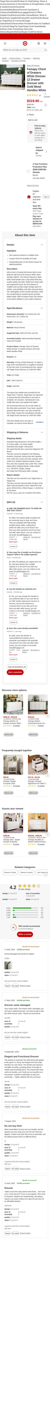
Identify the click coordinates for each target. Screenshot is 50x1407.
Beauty (16, 10)
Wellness (17, 12)
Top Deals (19, 26)
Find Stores (37, 32)
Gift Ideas (22, 18)
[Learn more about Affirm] (37, 221)
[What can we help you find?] (25, 50)
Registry (10, 32)
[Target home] (25, 43)
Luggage (25, 12)
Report (25, 539)
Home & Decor (16, 4)
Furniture (26, 58)
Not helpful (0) (35, 537)
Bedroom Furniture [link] (27, 872)
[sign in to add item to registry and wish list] (46, 197)
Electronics (16, 15)
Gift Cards (30, 18)
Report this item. (39, 422)
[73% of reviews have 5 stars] (25, 908)
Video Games (27, 15)
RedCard (18, 32)
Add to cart (32, 120)
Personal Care (25, 10)
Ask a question (15, 672)
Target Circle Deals (31, 26)
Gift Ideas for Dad (24, 1)
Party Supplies (11, 18)
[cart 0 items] (45, 43)
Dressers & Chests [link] (10, 872)
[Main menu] (5, 43)
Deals (8, 24)
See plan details (39, 178)
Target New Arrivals (8, 1)
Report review (25, 986)
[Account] (38, 43)
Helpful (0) (26, 537)
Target (4, 58)
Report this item (33, 186)
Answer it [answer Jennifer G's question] (13, 659)
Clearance (15, 24)
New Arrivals (25, 24)
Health (10, 12)
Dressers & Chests (19, 61)
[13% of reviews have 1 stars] (25, 917)
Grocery (11, 7)
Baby (11, 10)
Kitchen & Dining (30, 4)
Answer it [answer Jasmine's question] (13, 622)
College (11, 26)
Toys (9, 15)
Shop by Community (16, 21)
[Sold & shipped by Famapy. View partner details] (37, 151)
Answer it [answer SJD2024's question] (13, 546)
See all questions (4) (17, 667)
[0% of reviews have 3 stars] (25, 913)
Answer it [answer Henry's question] (13, 583)
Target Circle (27, 32)
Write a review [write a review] (25, 934)
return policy (17, 493)
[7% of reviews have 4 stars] (25, 910)
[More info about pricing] (45, 105)
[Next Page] (48, 716)
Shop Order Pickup (10, 29)
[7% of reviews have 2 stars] (25, 915)
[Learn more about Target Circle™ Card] (37, 210)
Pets (37, 18)
